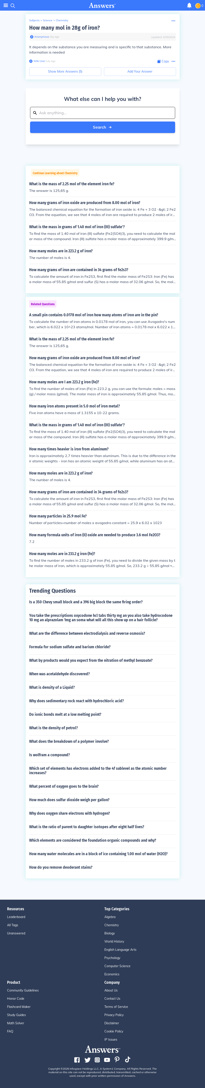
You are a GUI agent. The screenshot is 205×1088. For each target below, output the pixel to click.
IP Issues (110, 1040)
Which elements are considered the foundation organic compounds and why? (92, 840)
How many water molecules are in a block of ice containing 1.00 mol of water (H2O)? (98, 853)
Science (47, 20)
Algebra (109, 917)
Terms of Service (116, 1007)
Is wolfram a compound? (49, 754)
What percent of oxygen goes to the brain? (64, 786)
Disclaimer (111, 1023)
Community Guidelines (23, 990)
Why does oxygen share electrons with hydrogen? (69, 813)
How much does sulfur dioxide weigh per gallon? (69, 799)
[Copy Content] (163, 61)
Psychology (112, 958)
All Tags (12, 925)
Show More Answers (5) (65, 71)
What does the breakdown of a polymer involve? (69, 741)
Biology (109, 933)
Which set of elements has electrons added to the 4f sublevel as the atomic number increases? (98, 770)
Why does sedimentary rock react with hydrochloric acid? (76, 700)
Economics (111, 974)
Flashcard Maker (19, 1007)
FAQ (10, 1031)
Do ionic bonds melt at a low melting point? (65, 714)
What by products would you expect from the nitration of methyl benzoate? (91, 660)
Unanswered (16, 933)
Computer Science (117, 966)
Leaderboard (16, 917)
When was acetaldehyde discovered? (59, 673)
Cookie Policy (113, 1031)
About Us (111, 990)
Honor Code (15, 999)
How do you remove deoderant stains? (60, 867)
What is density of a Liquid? (52, 687)
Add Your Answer (139, 71)
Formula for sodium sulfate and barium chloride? (70, 646)
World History (114, 941)
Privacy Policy (114, 1015)
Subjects (34, 20)
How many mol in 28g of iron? (64, 27)
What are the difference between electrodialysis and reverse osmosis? (87, 633)
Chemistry (62, 20)
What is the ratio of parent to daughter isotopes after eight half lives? (86, 826)
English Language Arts (120, 950)
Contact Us (112, 999)
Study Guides (16, 1015)
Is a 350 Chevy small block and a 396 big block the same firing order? (86, 602)
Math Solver (15, 1023)
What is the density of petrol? (53, 727)
